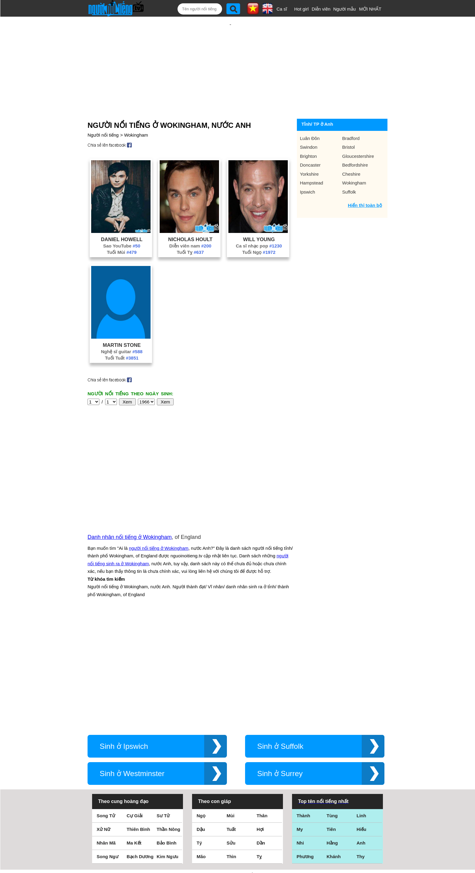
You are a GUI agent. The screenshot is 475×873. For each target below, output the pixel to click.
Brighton (308, 136)
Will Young (259, 219)
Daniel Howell (121, 219)
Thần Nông (168, 718)
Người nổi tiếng (103, 115)
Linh (361, 705)
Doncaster (310, 145)
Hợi (260, 718)
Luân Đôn (310, 118)
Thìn (231, 746)
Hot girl (301, 9)
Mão (201, 746)
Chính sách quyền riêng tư (237, 839)
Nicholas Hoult (190, 219)
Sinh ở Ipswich (124, 636)
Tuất (231, 718)
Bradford (351, 118)
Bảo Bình (167, 732)
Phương (305, 746)
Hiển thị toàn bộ (365, 185)
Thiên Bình (138, 718)
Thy (361, 746)
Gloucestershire (358, 136)
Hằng (332, 732)
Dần (261, 732)
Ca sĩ (282, 9)
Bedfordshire (355, 145)
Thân (262, 705)
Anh (361, 732)
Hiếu (361, 718)
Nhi (300, 732)
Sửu (231, 732)
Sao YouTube (122, 226)
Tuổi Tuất (121, 338)
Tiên (331, 718)
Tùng (332, 705)
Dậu (201, 718)
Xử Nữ (103, 718)
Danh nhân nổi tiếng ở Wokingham (130, 472)
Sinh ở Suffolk (280, 636)
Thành (303, 705)
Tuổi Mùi (122, 232)
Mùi (230, 705)
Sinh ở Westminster (132, 663)
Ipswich (307, 172)
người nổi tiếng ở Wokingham (158, 483)
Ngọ (201, 705)
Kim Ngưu (167, 746)
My (300, 718)
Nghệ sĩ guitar (121, 331)
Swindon (308, 127)
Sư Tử (163, 705)
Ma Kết (134, 732)
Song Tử (106, 705)
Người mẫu (344, 9)
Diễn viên (321, 9)
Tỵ (259, 746)
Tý (199, 732)
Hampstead (311, 163)
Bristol (348, 127)
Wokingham (136, 115)
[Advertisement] (230, 57)
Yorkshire (309, 154)
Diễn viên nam (190, 226)
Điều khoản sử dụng (237, 807)
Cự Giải (135, 705)
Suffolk (349, 172)
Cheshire (351, 154)
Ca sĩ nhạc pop (259, 226)
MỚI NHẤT (370, 9)
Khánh (334, 746)
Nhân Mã (106, 732)
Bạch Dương (140, 746)
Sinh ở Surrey (280, 663)
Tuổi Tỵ (190, 232)
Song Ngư (107, 746)
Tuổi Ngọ (258, 232)
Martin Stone (122, 325)
